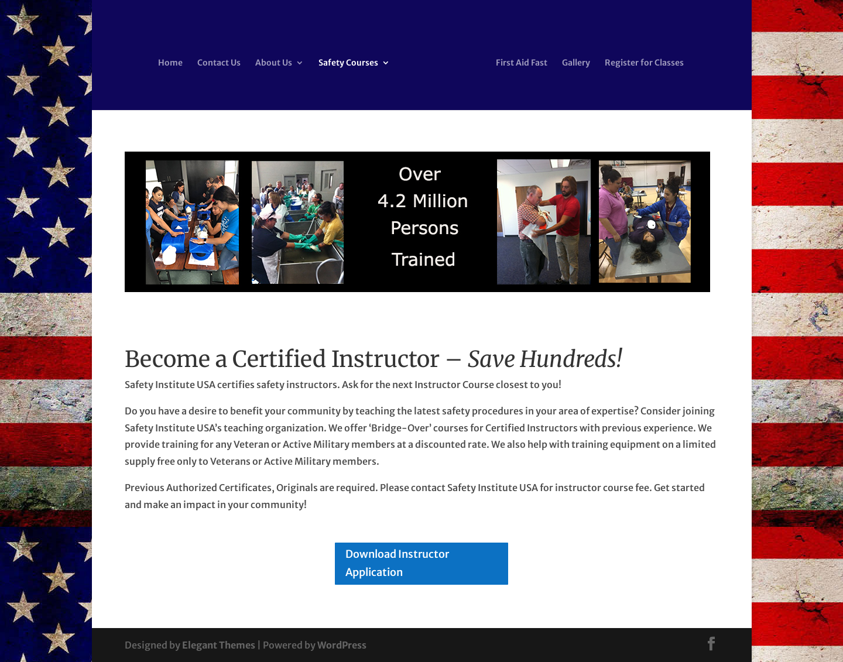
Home (170, 63)
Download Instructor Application (397, 563)
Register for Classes (644, 63)
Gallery (576, 63)
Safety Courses (348, 63)
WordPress (341, 645)
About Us (273, 63)
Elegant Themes (218, 645)
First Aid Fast (521, 63)
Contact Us (219, 63)
